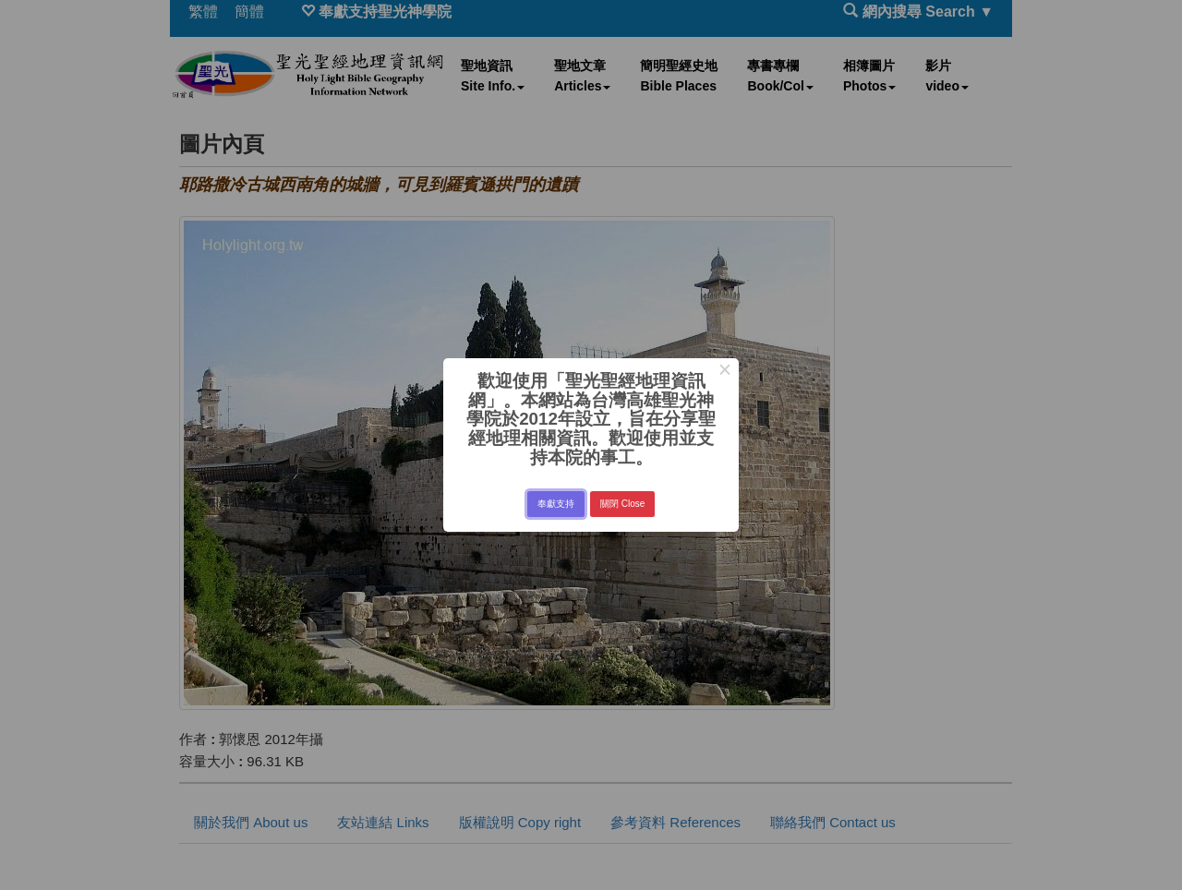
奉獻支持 (555, 504)
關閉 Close (622, 504)
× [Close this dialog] (724, 372)
